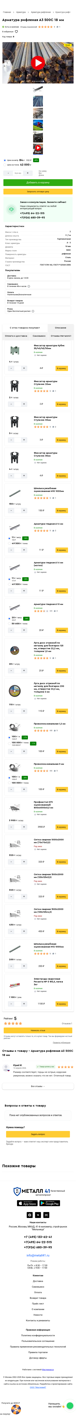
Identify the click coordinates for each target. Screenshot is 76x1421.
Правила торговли (38, 1352)
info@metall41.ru (38, 1255)
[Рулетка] (10, 1408)
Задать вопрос (38, 1134)
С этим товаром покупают (25, 328)
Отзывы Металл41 (61, 336)
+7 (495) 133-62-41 (38, 1237)
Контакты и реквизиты (38, 1320)
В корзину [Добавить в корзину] (61, 368)
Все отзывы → (38, 1086)
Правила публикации (61, 1043)
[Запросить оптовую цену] (37, 191)
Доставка (38, 1281)
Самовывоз (39, 336)
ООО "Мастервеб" (38, 1387)
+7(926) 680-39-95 (32, 217)
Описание (60, 328)
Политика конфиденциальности (38, 1335)
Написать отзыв (38, 1030)
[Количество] (18, 173)
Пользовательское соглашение (38, 1341)
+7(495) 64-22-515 (32, 213)
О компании (38, 1309)
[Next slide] (69, 63)
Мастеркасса (48, 1369)
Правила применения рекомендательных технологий (38, 1346)
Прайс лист (38, 1303)
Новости (38, 1315)
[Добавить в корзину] (37, 182)
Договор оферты (38, 1358)
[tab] (32, 81)
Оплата (38, 1292)
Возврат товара (38, 1298)
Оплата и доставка (16, 336)
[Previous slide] (7, 63)
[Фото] (37, 63)
